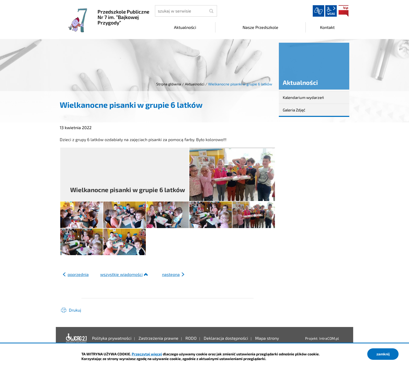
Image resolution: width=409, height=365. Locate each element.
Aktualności (194, 84)
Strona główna (168, 84)
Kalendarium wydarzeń (303, 97)
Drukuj (75, 309)
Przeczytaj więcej (147, 354)
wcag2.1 (331, 11)
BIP (343, 11)
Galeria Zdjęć (294, 110)
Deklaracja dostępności (76, 338)
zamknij (383, 354)
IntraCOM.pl (329, 338)
